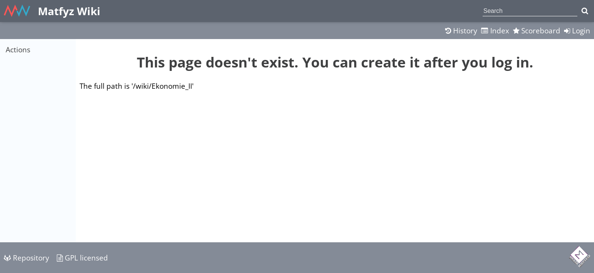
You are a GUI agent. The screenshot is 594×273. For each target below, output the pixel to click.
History (461, 30)
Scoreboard (536, 30)
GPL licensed (82, 257)
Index (495, 30)
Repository (26, 257)
